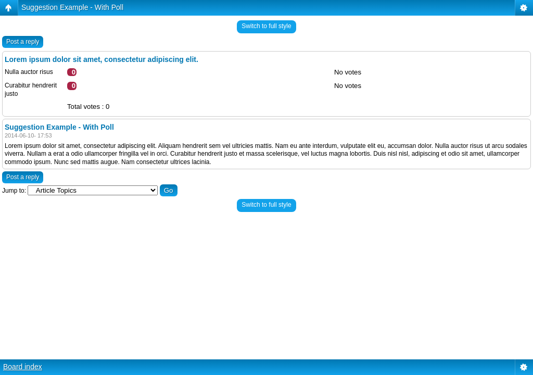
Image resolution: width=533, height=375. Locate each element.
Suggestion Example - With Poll (72, 7)
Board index (22, 366)
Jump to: (14, 190)
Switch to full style (266, 26)
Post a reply (22, 41)
